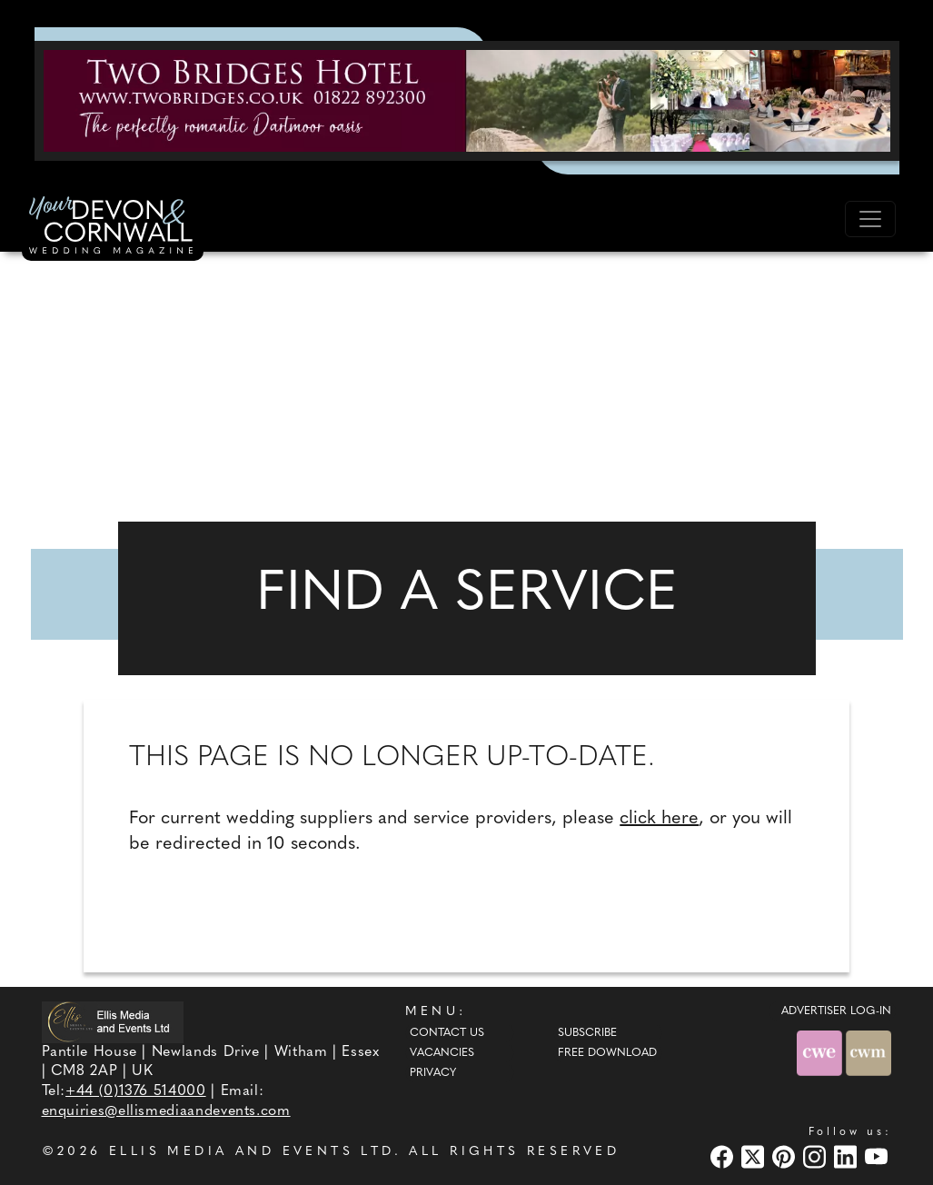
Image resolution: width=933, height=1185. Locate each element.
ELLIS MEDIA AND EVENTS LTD (251, 1152)
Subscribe (587, 1033)
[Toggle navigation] (870, 219)
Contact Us (447, 1033)
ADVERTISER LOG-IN (836, 1011)
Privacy (433, 1073)
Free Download (607, 1053)
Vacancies (442, 1053)
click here (659, 819)
